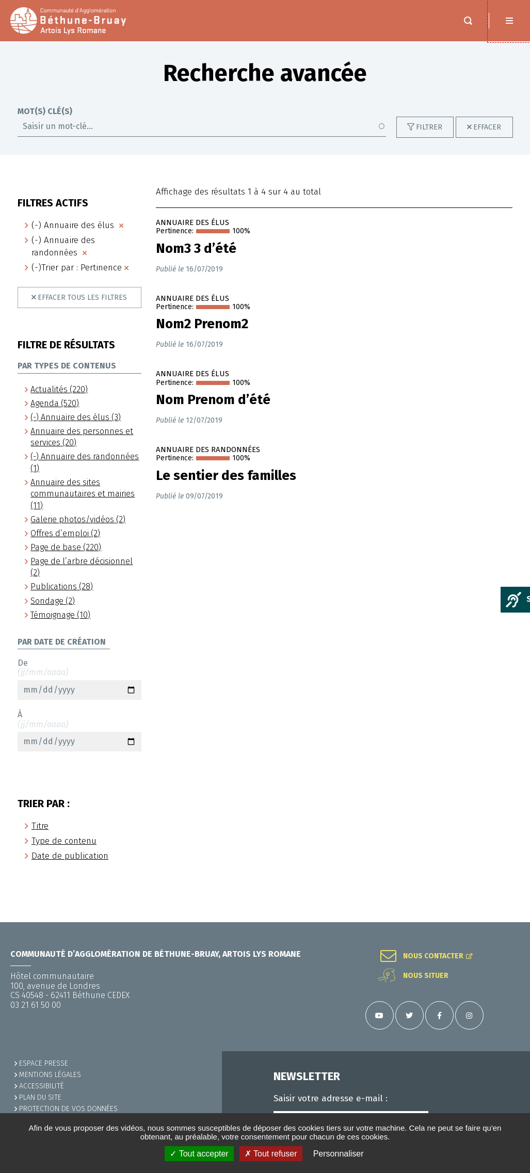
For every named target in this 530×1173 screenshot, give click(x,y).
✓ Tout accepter (199, 1153)
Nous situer (425, 976)
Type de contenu (64, 851)
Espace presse (43, 1063)
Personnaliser (338, 1153)
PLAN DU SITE (40, 1097)
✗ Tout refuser (271, 1153)
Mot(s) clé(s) (45, 121)
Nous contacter (433, 956)
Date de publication (69, 866)
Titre (40, 836)
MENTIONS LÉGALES (50, 1074)
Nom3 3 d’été (196, 259)
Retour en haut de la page (509, 922)
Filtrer (429, 137)
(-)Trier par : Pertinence (76, 277)
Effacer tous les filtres (82, 307)
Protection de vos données (68, 1108)
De (79, 689)
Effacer (487, 137)
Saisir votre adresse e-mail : (331, 1099)
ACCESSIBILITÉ (41, 1086)
